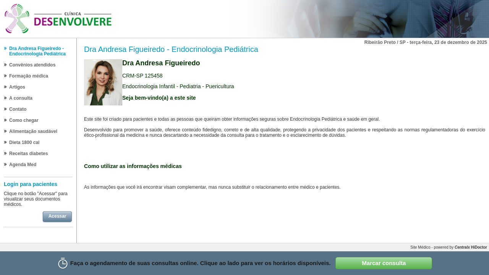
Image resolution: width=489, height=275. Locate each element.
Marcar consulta (384, 263)
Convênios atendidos (32, 65)
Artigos (17, 87)
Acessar (57, 216)
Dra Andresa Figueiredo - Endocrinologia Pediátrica (37, 51)
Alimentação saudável (33, 131)
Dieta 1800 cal (24, 142)
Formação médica (28, 76)
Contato (17, 109)
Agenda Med (22, 164)
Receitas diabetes (28, 153)
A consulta (20, 98)
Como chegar (24, 120)
